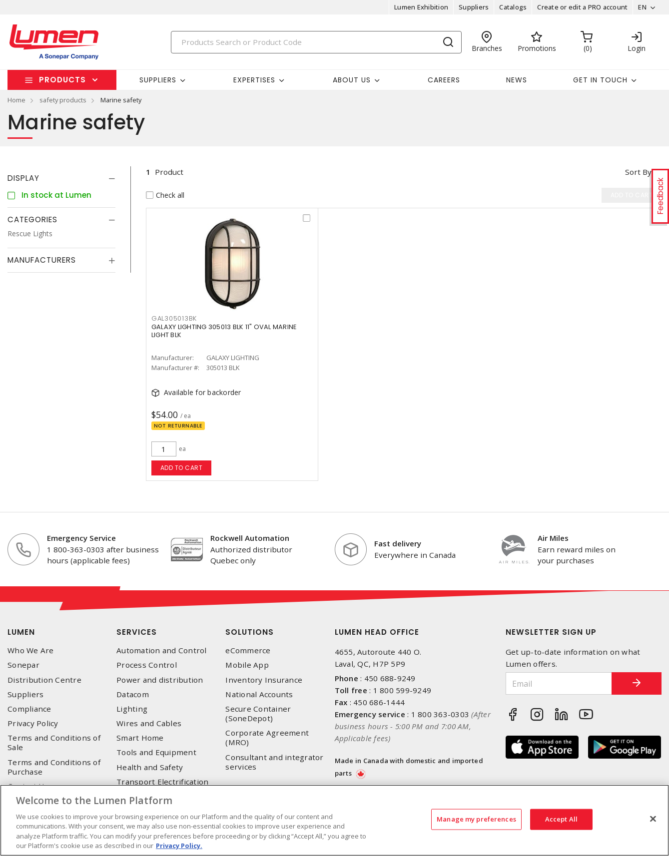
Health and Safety (149, 767)
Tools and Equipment (156, 752)
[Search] (316, 42)
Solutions (249, 632)
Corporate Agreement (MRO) (267, 737)
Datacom (132, 694)
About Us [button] (352, 80)
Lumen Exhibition (421, 6)
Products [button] (62, 79)
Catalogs (513, 6)
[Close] (653, 819)
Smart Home (140, 738)
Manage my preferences (476, 819)
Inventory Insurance (263, 680)
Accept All (561, 819)
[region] (334, 820)
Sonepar (23, 665)
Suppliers (474, 6)
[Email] (559, 683)
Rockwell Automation (249, 538)
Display (23, 178)
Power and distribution (159, 680)
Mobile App (247, 665)
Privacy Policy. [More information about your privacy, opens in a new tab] (179, 845)
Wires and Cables (148, 723)
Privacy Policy (32, 723)
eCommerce (247, 650)
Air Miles (553, 538)
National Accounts (259, 694)
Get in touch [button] (600, 80)
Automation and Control (161, 650)
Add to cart (181, 467)
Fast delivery (397, 543)
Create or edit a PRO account (582, 6)
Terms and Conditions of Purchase (53, 767)
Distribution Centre (44, 680)
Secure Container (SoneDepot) (258, 713)
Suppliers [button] (157, 80)
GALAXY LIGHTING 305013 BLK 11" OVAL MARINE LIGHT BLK (224, 331)
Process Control (146, 665)
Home (16, 99)
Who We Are (30, 650)
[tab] (61, 178)
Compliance (29, 709)
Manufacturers (41, 260)
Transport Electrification (162, 782)
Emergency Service (81, 538)
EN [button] (642, 6)
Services (136, 632)
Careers (444, 80)
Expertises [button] (254, 80)
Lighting (131, 709)
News (516, 80)
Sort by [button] (638, 172)
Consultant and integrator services (274, 762)
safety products (62, 99)
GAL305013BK (174, 318)
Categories (32, 219)
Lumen (21, 632)
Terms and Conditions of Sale (53, 742)
